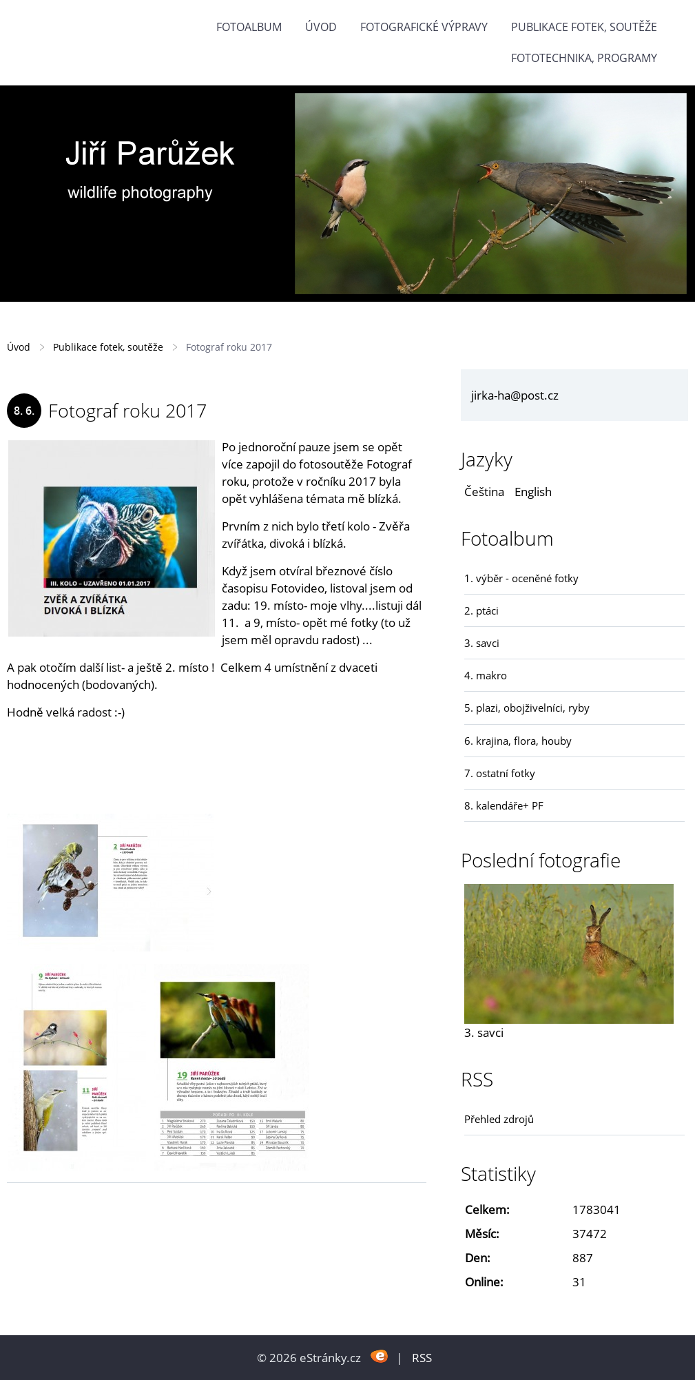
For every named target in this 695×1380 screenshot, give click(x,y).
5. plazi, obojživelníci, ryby (527, 707)
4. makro (485, 675)
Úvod (321, 26)
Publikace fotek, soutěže (584, 26)
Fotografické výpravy (424, 26)
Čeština (484, 492)
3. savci (481, 643)
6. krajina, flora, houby (518, 741)
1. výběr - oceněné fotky (521, 578)
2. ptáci (481, 610)
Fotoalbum (249, 26)
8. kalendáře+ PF (503, 805)
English (533, 492)
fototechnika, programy (584, 57)
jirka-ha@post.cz (515, 395)
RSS (422, 1358)
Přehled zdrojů (499, 1119)
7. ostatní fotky (499, 773)
